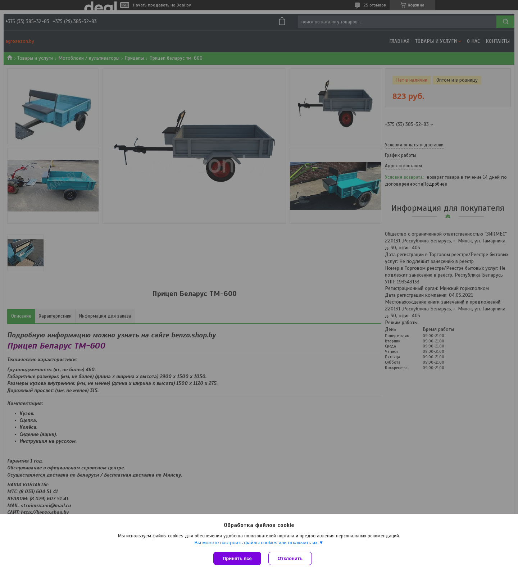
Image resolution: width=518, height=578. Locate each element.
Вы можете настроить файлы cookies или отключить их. (256, 542)
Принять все (237, 558)
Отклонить (290, 558)
